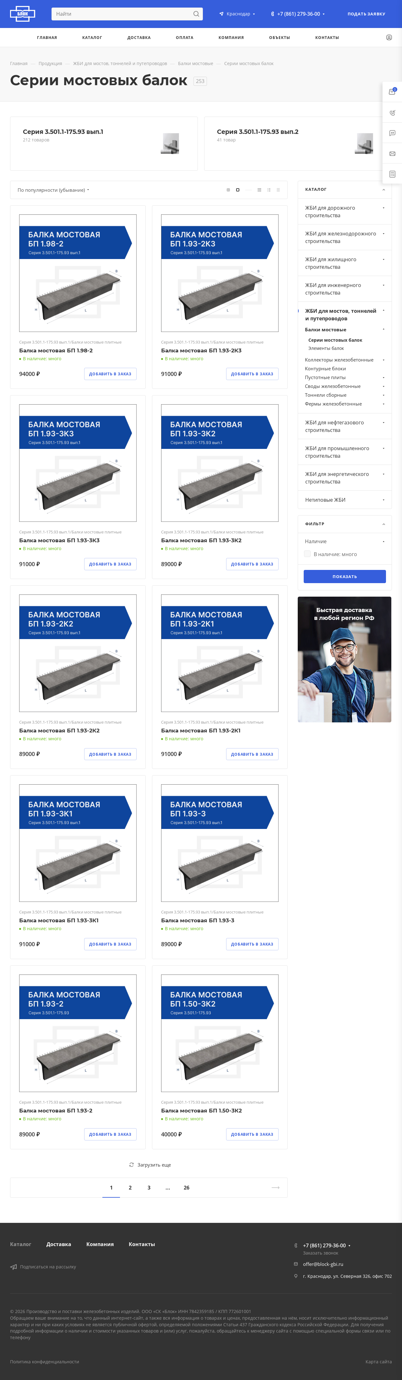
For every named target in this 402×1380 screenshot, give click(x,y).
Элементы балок (326, 348)
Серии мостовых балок (335, 340)
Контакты (142, 1244)
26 (186, 1187)
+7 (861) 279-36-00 (298, 13)
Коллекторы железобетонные (345, 359)
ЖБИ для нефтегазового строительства (345, 426)
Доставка (58, 1244)
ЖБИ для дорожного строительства (345, 211)
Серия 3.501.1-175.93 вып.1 (63, 131)
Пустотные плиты (345, 377)
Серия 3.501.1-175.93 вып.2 (257, 131)
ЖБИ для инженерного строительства (345, 289)
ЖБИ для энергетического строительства (345, 478)
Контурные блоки (325, 368)
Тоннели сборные (345, 395)
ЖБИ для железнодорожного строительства (345, 237)
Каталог (20, 1244)
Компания (100, 1244)
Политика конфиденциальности (44, 1362)
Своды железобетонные (345, 386)
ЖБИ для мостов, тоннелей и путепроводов (345, 314)
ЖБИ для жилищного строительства (345, 263)
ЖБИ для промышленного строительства (345, 452)
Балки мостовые (345, 329)
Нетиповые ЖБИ (345, 499)
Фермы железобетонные (345, 403)
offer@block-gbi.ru (323, 1264)
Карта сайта (379, 1362)
